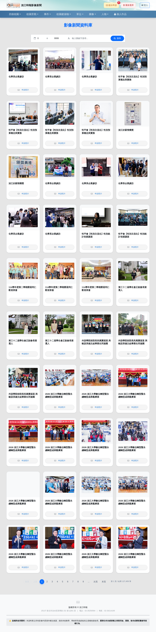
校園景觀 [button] (31, 14)
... (88, 582)
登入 (145, 5)
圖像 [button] (91, 14)
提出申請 (112, 4)
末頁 (104, 582)
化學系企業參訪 (16, 76)
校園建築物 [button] (62, 14)
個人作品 (120, 14)
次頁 (96, 582)
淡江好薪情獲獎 (126, 130)
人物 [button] (104, 14)
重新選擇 (128, 5)
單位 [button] (78, 14)
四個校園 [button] (14, 14)
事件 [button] (46, 14)
